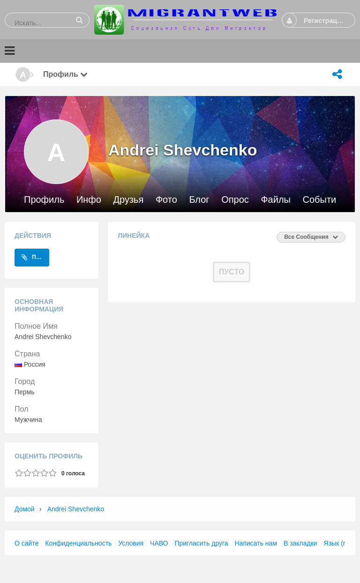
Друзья (128, 200)
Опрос (235, 200)
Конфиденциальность (78, 543)
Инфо (88, 200)
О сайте (26, 543)
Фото (166, 200)
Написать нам (256, 543)
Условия (130, 543)
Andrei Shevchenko (75, 509)
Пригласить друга (201, 543)
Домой (25, 509)
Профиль (44, 200)
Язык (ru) (337, 543)
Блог (199, 200)
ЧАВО (159, 543)
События (322, 200)
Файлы (276, 200)
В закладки (300, 543)
